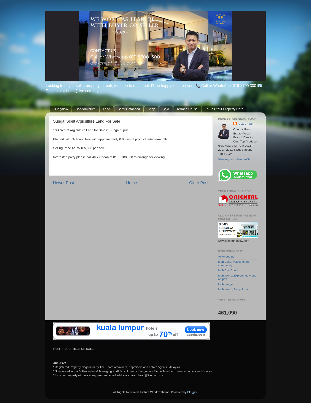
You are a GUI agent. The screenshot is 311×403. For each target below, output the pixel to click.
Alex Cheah (246, 123)
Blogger (192, 392)
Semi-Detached (129, 109)
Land (106, 109)
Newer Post (63, 182)
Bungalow (61, 109)
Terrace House (187, 109)
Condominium (85, 109)
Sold (166, 109)
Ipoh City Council (229, 270)
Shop (151, 109)
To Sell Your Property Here (224, 109)
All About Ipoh (227, 256)
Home (131, 182)
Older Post (198, 182)
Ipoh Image (225, 284)
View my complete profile (234, 159)
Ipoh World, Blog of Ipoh (233, 289)
